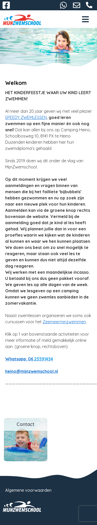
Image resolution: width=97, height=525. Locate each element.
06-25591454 (89, 5)
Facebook (6, 5)
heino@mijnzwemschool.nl (76, 5)
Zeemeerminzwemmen (64, 321)
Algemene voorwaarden (28, 490)
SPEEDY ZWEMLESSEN (26, 117)
